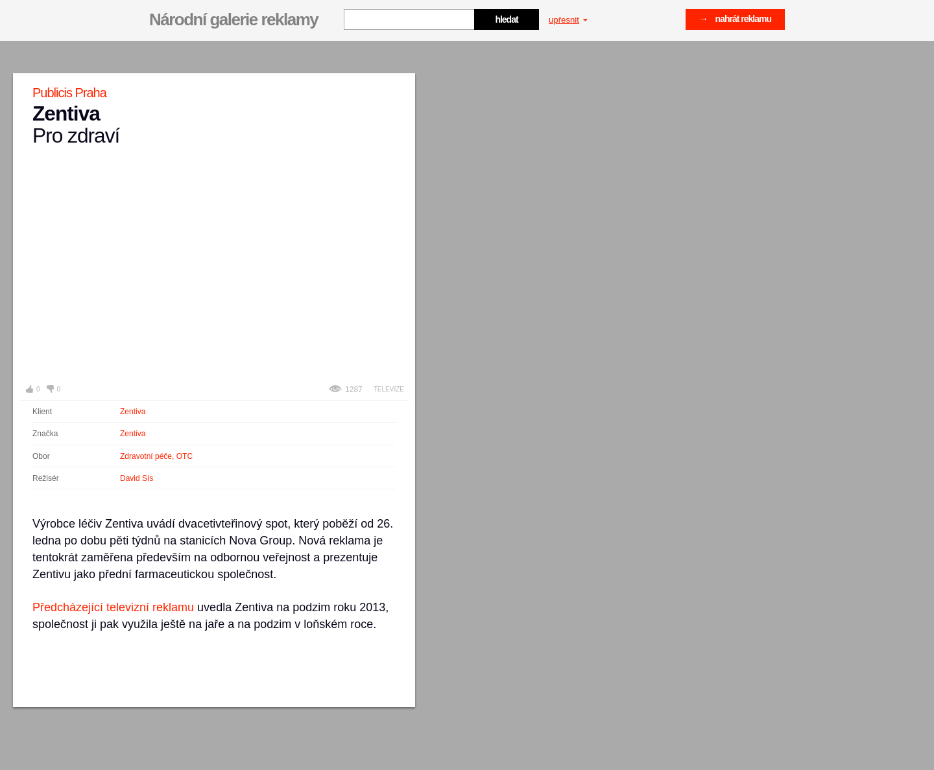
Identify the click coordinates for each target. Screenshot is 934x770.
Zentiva (132, 411)
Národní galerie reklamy (233, 19)
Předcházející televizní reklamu (113, 607)
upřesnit (568, 20)
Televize (389, 389)
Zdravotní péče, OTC (156, 456)
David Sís (136, 478)
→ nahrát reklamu (735, 19)
